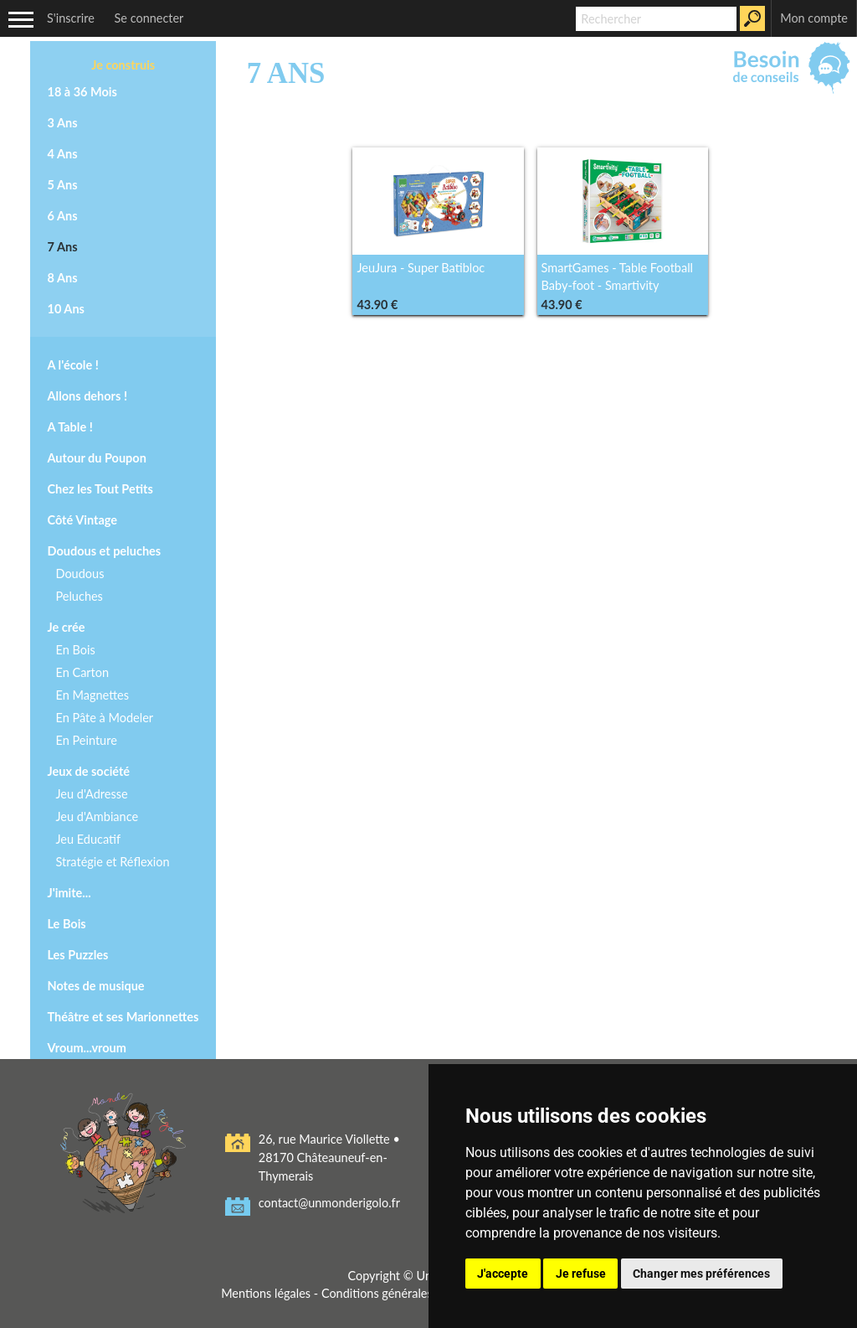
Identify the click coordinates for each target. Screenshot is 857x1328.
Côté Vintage (82, 520)
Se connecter (149, 18)
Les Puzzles (77, 955)
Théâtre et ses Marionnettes (122, 1017)
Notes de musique (95, 986)
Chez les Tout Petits (99, 489)
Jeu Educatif (88, 839)
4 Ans (62, 154)
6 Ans (62, 216)
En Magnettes (91, 695)
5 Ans (62, 185)
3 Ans (62, 123)
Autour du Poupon (96, 458)
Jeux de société (88, 771)
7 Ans (62, 247)
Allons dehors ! (87, 396)
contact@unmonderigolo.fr (330, 1203)
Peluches (78, 596)
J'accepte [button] (502, 1273)
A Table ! (69, 427)
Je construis (123, 65)
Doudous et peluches (104, 551)
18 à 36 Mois (81, 92)
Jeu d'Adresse (91, 794)
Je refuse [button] (581, 1273)
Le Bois (66, 924)
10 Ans (65, 309)
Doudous (79, 573)
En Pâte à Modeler (104, 718)
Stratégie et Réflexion (112, 862)
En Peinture (85, 740)
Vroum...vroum (86, 1048)
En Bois (75, 650)
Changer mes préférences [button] (701, 1273)
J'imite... (68, 893)
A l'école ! (72, 365)
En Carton (82, 672)
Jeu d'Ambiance (96, 816)
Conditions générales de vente (401, 1293)
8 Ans (62, 278)
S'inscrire (71, 18)
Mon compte (814, 18)
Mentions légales (265, 1293)
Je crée (66, 627)
